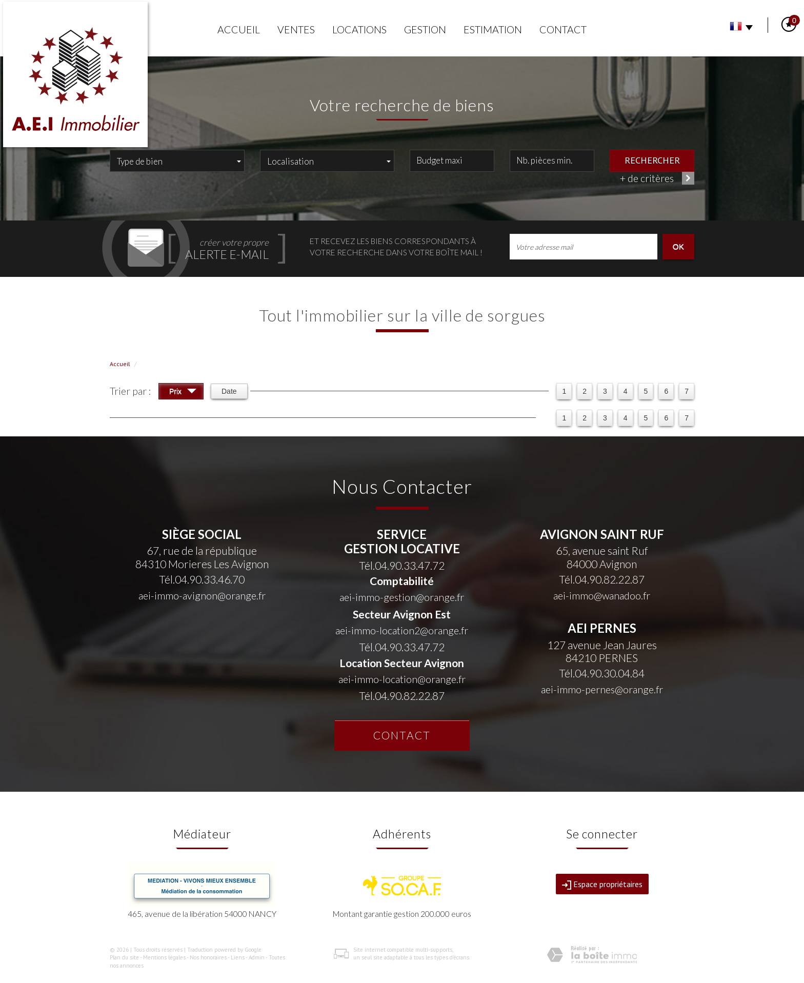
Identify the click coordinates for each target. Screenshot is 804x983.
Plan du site (124, 957)
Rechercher (652, 160)
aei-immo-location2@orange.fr (401, 630)
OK (678, 246)
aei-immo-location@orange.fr (402, 679)
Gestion (425, 29)
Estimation (493, 29)
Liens (238, 957)
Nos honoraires (208, 957)
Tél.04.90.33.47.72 (402, 565)
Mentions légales (164, 957)
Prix (182, 392)
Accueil (238, 29)
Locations (359, 29)
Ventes (296, 29)
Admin (257, 957)
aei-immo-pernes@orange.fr (602, 689)
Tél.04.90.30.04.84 (602, 673)
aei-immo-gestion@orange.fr (401, 597)
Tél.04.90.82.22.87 (402, 695)
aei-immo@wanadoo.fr (601, 595)
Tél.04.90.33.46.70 (202, 579)
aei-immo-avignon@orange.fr (202, 595)
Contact (563, 29)
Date (229, 391)
